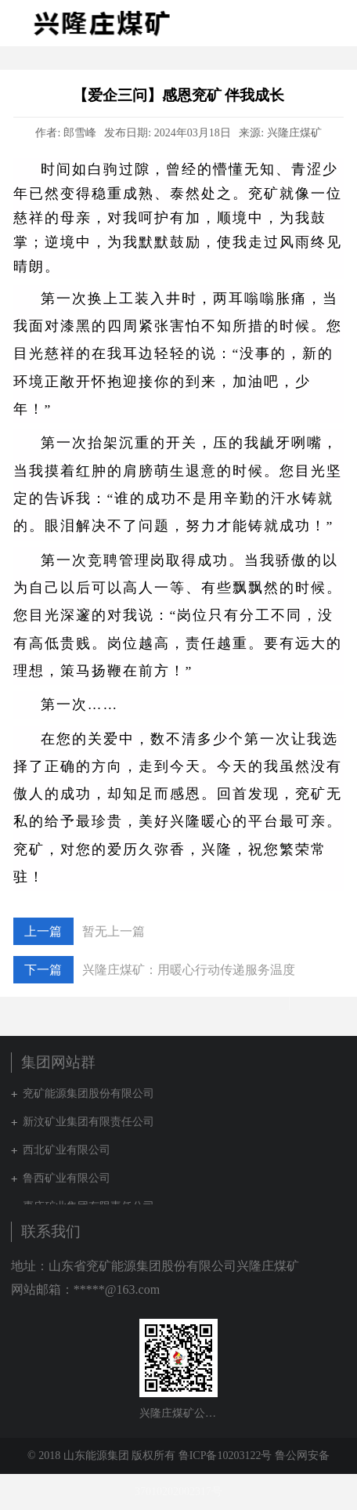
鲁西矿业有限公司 (66, 1178)
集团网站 (305, 22)
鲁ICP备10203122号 (225, 1455)
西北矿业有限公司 (66, 1150)
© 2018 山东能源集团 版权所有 (101, 1455)
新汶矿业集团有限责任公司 (88, 1122)
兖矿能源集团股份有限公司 (88, 1093)
